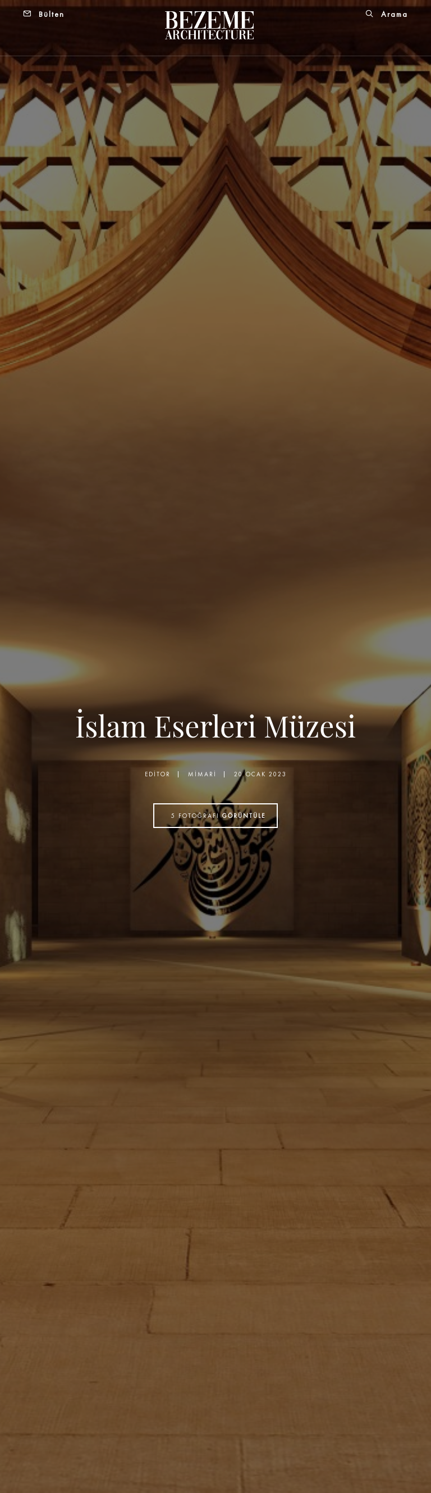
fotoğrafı (218, 816)
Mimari (202, 774)
